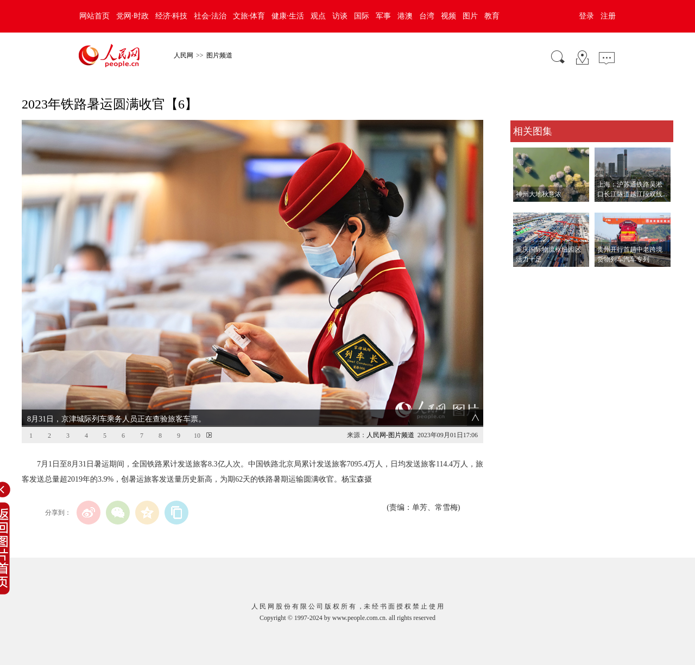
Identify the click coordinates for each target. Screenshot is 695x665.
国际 (361, 16)
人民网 (183, 55)
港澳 (405, 16)
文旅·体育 (249, 16)
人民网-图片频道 (390, 435)
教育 (492, 16)
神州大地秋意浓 (538, 194)
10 (197, 435)
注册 (608, 16)
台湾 (426, 16)
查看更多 (525, 278)
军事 (383, 16)
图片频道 (219, 55)
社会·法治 (210, 16)
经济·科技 (171, 16)
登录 (586, 16)
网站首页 (94, 16)
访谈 (340, 16)
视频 (448, 16)
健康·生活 (287, 16)
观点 (318, 16)
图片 (470, 16)
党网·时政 (132, 16)
